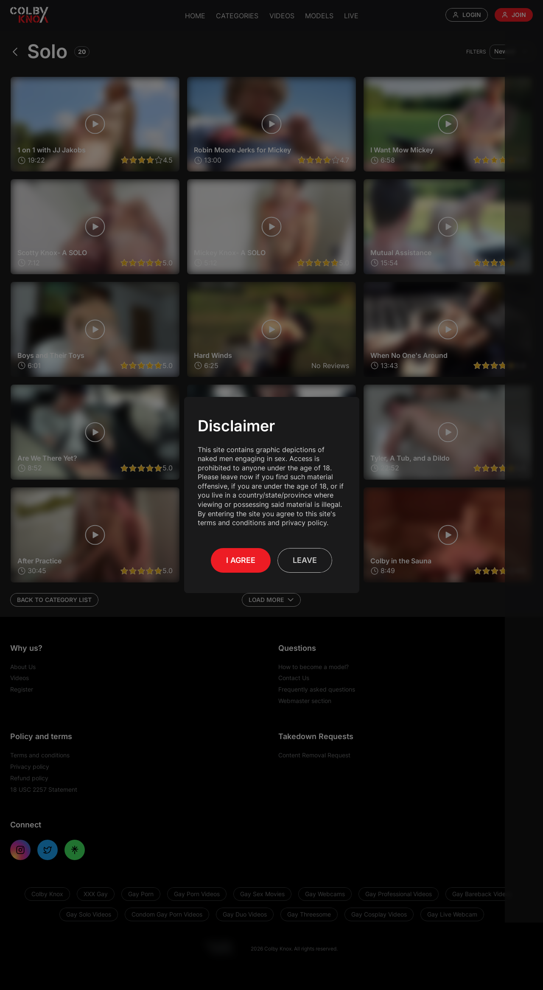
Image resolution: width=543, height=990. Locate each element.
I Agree (240, 560)
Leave (305, 560)
